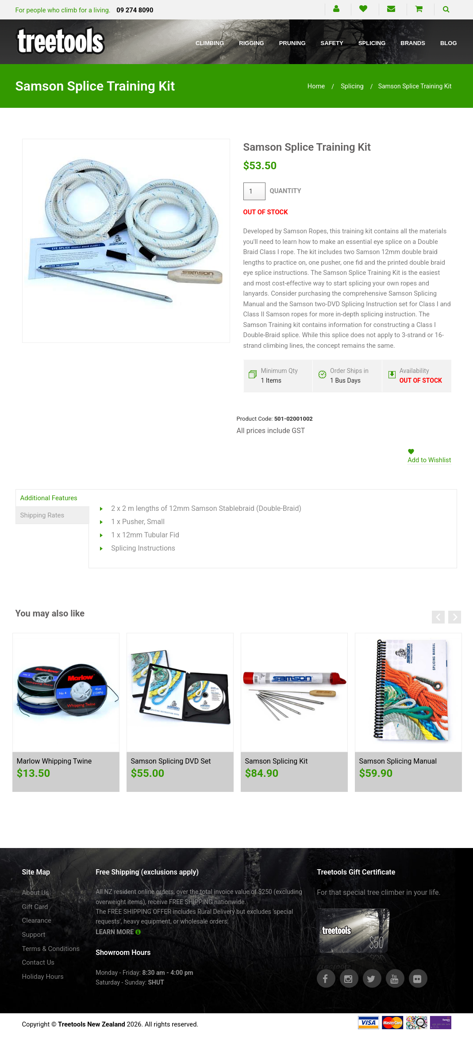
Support (34, 935)
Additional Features (48, 498)
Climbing (210, 43)
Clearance (37, 920)
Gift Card (35, 907)
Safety (332, 43)
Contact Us (38, 962)
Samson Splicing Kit (276, 761)
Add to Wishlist (429, 460)
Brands (412, 43)
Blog (448, 43)
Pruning (292, 43)
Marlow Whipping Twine (54, 761)
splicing (352, 86)
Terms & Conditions (51, 949)
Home (316, 86)
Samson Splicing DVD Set (171, 761)
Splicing (371, 43)
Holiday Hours (43, 977)
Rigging (251, 43)
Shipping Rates (42, 515)
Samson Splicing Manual (398, 761)
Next (454, 617)
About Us (35, 893)
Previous (438, 617)
